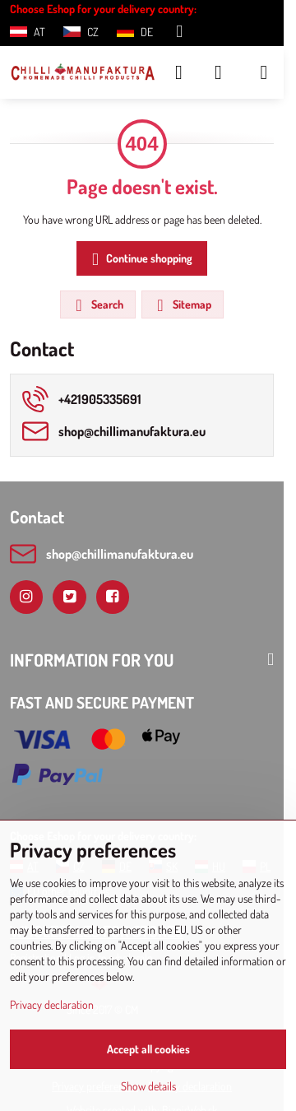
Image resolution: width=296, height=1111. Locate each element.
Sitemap (181, 305)
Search (97, 305)
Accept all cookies (148, 1049)
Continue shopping (139, 259)
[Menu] (264, 72)
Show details (148, 1086)
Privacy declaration (52, 1004)
